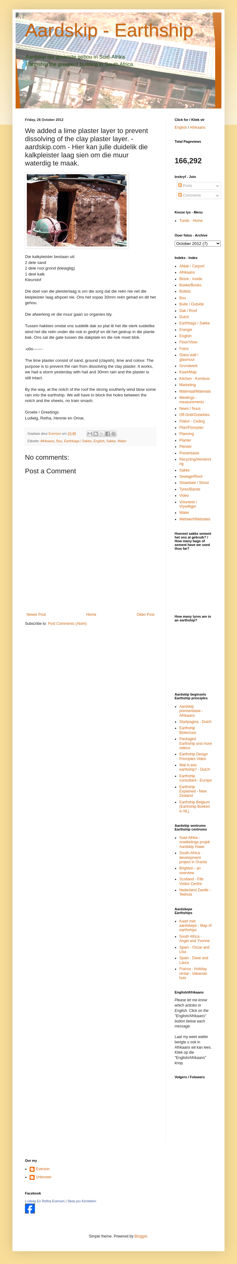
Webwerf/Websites (194, 519)
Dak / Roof (188, 311)
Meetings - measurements (191, 399)
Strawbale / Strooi (194, 483)
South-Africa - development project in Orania (193, 857)
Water (122, 441)
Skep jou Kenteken (81, 1201)
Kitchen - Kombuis (194, 378)
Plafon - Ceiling (192, 421)
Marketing (187, 385)
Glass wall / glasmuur (188, 357)
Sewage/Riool (190, 476)
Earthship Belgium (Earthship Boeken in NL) (194, 806)
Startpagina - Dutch (195, 722)
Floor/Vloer (188, 342)
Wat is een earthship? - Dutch (194, 767)
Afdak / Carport (192, 266)
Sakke (111, 441)
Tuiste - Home (191, 220)
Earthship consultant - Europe (195, 778)
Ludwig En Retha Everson (45, 1201)
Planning (186, 434)
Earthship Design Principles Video (193, 756)
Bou (59, 441)
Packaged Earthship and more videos (195, 743)
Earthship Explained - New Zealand (192, 791)
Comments (189, 195)
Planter (185, 440)
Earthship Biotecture (187, 730)
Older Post (145, 614)
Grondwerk (188, 366)
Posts (185, 186)
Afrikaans (47, 441)
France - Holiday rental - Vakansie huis (193, 973)
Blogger (140, 1236)
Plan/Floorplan (191, 427)
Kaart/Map (187, 372)
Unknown (43, 1177)
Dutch (184, 317)
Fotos (184, 349)
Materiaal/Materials (195, 391)
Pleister (185, 446)
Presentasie (189, 453)
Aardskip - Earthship (109, 30)
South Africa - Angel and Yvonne (194, 938)
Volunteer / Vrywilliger (188, 504)
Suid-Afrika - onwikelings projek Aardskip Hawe (194, 842)
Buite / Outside (191, 304)
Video (184, 495)
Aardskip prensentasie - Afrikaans (191, 711)
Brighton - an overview (190, 870)
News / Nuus (190, 408)
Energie (185, 330)
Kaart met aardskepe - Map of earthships (195, 925)
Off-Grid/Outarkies (194, 415)
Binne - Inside (190, 279)
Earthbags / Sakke (78, 441)
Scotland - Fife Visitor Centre (191, 881)
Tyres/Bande (189, 489)
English (99, 441)
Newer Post (36, 614)
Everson (43, 1169)
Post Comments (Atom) (67, 623)
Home (91, 614)
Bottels (185, 291)
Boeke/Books (190, 285)
